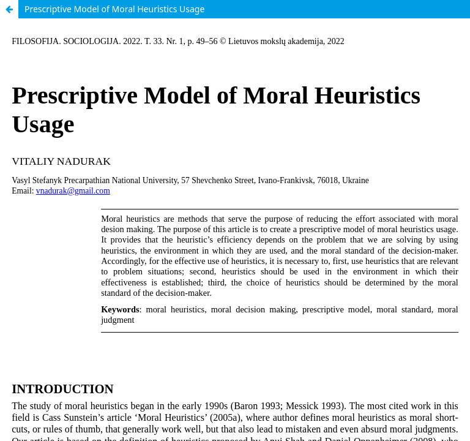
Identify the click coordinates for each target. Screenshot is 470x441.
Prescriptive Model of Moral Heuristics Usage (114, 9)
